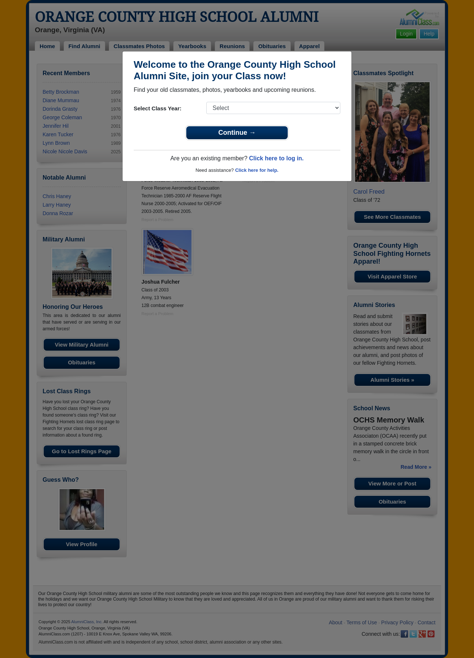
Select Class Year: (157, 108)
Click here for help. (256, 170)
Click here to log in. (276, 158)
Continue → (237, 132)
